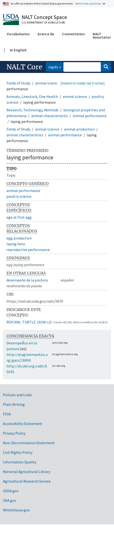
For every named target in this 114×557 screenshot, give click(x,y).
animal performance (90, 115)
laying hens (15, 243)
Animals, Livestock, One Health (32, 96)
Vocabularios (18, 33)
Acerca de (45, 33)
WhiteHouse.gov (16, 510)
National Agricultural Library (26, 471)
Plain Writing (14, 404)
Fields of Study (18, 83)
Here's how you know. (88, 3)
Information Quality (19, 462)
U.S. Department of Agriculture (43, 22)
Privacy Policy (14, 433)
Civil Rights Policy (17, 452)
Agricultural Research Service (27, 481)
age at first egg (19, 217)
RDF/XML (13, 322)
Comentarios (73, 33)
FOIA (7, 414)
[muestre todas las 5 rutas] (82, 83)
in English (18, 50)
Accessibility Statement (22, 423)
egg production (19, 238)
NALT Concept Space (44, 17)
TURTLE (29, 322)
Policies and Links (17, 394)
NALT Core (24, 67)
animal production (79, 129)
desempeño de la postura (27, 280)
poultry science (18, 196)
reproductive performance (28, 249)
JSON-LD (44, 322)
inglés (52, 66)
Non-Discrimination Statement (29, 442)
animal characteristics (49, 115)
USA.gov (9, 500)
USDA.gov (10, 490)
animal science (47, 83)
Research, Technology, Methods (32, 110)
